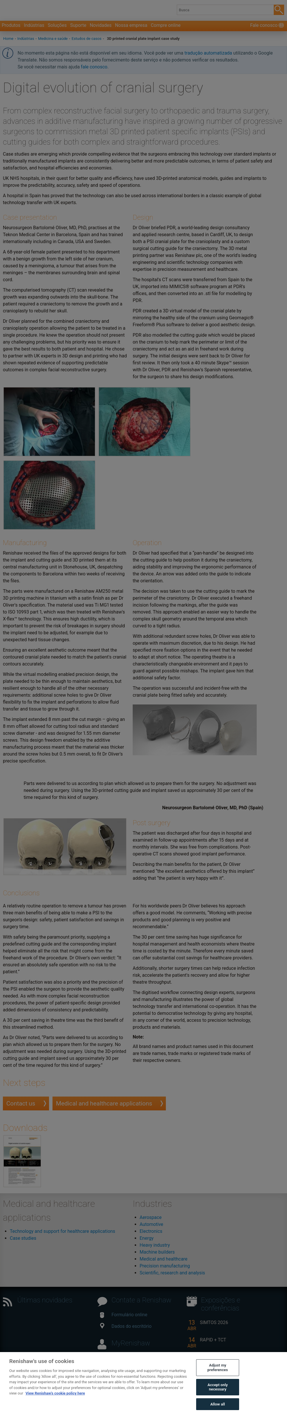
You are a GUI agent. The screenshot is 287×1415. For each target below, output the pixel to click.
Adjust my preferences (217, 1377)
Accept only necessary (218, 1397)
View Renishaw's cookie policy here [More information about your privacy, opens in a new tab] (55, 1403)
